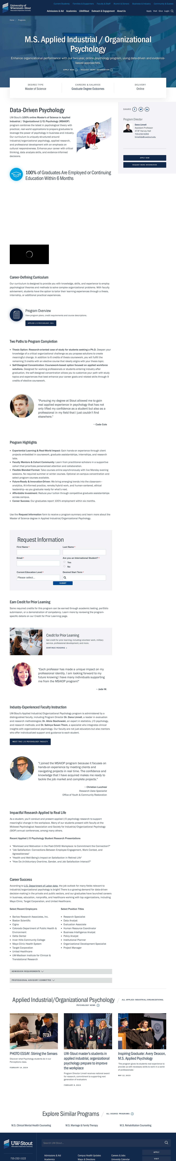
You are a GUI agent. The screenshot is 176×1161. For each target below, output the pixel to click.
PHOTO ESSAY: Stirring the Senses (33, 1053)
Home (12, 20)
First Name (22, 547)
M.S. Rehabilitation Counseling (135, 1125)
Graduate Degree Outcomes (88, 89)
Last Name (68, 547)
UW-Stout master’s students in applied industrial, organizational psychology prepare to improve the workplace (86, 1060)
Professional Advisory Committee (33, 980)
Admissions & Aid (52, 1155)
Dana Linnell (140, 124)
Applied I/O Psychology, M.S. (41, 323)
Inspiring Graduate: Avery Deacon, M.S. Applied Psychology (142, 1056)
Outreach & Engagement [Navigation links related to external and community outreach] (103, 10)
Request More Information (95, 70)
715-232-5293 (142, 134)
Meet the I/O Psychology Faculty (30, 742)
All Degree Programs (118, 1114)
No (68, 567)
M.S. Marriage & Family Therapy (82, 1125)
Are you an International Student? (80, 558)
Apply (149, 11)
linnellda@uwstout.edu (145, 137)
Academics (49, 1159)
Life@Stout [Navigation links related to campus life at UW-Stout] (84, 10)
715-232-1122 (18, 1158)
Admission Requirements (28, 971)
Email (20, 558)
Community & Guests (163, 3)
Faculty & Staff (103, 3)
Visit (155, 11)
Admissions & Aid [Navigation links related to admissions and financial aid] (55, 10)
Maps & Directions (86, 1159)
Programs (22, 20)
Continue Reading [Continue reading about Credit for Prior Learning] (55, 648)
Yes (69, 562)
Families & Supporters (83, 3)
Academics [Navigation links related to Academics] (71, 10)
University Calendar (120, 1159)
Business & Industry (141, 3)
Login (166, 11)
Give (161, 11)
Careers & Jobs (118, 1155)
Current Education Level (29, 572)
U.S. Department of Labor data (41, 885)
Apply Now (68, 70)
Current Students (62, 3)
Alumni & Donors (121, 3)
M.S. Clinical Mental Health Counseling (31, 1125)
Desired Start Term (72, 572)
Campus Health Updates (89, 1155)
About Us (121, 10)
